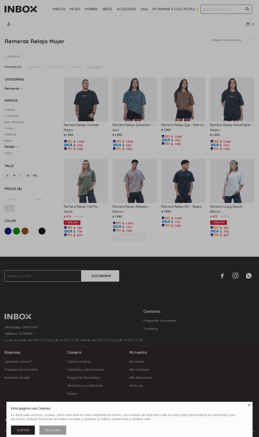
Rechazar (53, 430)
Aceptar (23, 430)
